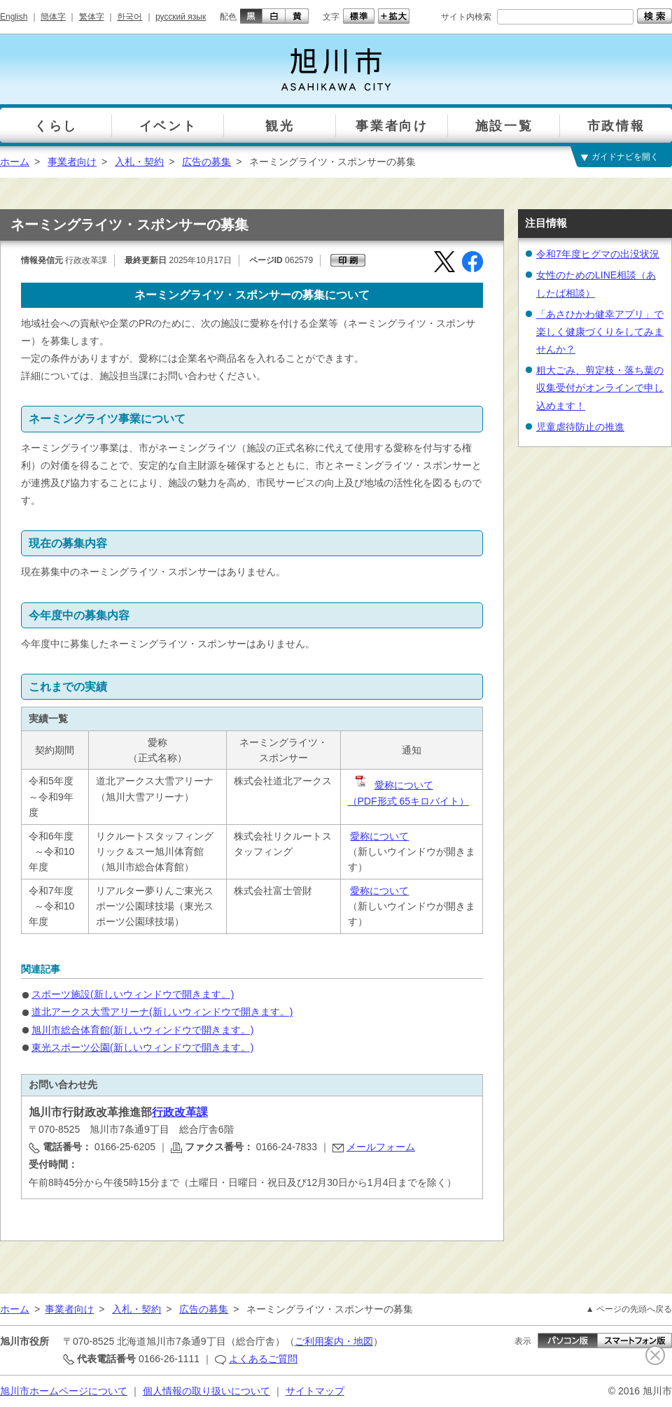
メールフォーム (380, 1146)
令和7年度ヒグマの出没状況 (597, 254)
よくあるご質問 (263, 1358)
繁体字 (91, 17)
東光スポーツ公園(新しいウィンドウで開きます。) (142, 1047)
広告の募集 (206, 161)
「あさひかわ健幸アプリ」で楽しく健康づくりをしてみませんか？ (600, 332)
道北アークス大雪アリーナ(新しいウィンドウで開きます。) (162, 1011)
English (13, 17)
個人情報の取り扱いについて (206, 1391)
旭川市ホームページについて (63, 1391)
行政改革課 (180, 1112)
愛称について (393, 785)
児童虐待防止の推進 (580, 426)
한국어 (129, 17)
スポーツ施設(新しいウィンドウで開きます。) (132, 994)
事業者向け (72, 161)
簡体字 (53, 17)
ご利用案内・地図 (334, 1341)
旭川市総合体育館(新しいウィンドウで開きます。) (142, 1029)
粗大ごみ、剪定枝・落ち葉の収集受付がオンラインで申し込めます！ (600, 388)
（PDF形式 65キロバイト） (408, 801)
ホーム (14, 161)
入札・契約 (139, 161)
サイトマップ (315, 1391)
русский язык (180, 17)
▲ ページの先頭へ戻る (629, 1309)
